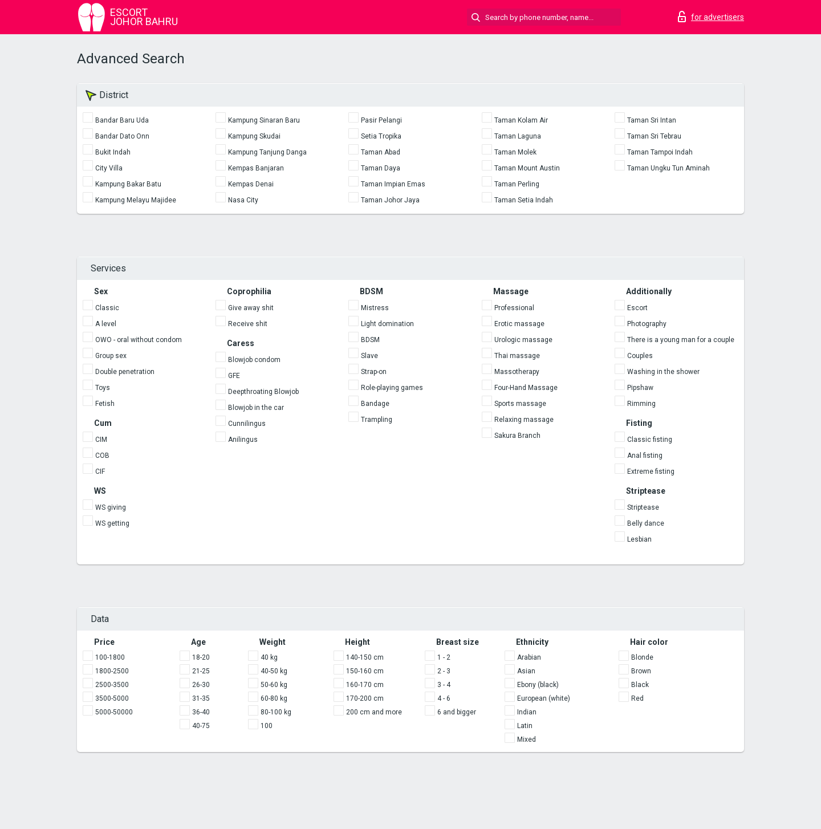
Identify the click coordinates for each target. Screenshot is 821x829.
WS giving (110, 507)
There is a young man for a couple (680, 340)
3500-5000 (112, 698)
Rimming (641, 404)
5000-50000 (114, 712)
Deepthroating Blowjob (263, 392)
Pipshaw (640, 388)
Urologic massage (523, 340)
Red (637, 698)
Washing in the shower (663, 372)
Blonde (642, 657)
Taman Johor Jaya (390, 200)
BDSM (370, 340)
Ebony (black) (538, 685)
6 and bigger (456, 712)
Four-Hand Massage (526, 388)
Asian (526, 671)
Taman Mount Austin (527, 168)
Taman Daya (380, 168)
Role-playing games (392, 388)
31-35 (201, 698)
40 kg (269, 657)
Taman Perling (516, 184)
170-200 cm (365, 698)
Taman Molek (515, 152)
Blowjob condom (254, 360)
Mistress (375, 308)
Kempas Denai (251, 184)
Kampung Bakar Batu (128, 184)
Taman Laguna (517, 136)
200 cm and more (374, 712)
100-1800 (110, 657)
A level (105, 324)
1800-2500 (112, 671)
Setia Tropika (381, 136)
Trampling (376, 420)
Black (640, 685)
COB (102, 456)
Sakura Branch (517, 436)
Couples (640, 356)
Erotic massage (519, 324)
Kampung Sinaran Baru (264, 120)
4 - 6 (443, 698)
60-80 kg (274, 698)
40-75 (201, 726)
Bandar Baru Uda (122, 120)
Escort (637, 308)
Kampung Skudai (254, 136)
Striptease (643, 507)
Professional (514, 308)
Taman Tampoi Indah (660, 152)
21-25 (201, 671)
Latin (525, 726)
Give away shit (251, 308)
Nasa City (243, 200)
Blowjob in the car (256, 408)
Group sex (111, 356)
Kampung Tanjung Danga (267, 152)
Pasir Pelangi (381, 120)
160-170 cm (365, 685)
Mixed (526, 739)
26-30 (201, 685)
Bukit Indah (113, 152)
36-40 (201, 712)
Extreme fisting (650, 472)
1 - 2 (443, 657)
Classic (107, 308)
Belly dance (645, 523)
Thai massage (517, 356)
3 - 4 (443, 685)
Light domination (387, 324)
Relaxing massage (524, 420)
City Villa (109, 168)
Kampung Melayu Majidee (135, 200)
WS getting (112, 523)
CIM (101, 440)
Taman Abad (380, 152)
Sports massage (520, 404)
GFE (234, 376)
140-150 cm (365, 657)
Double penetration (125, 372)
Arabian (529, 657)
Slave (369, 356)
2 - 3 (443, 671)
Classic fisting (649, 440)
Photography (646, 324)
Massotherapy (516, 372)
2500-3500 (112, 685)
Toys (102, 388)
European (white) (543, 698)
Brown (641, 671)
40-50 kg (274, 671)
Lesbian (639, 539)
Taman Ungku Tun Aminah (668, 168)
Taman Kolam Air (521, 120)
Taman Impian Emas (393, 184)
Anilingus (243, 440)
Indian (527, 712)
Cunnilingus (247, 424)
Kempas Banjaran (256, 168)
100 (267, 726)
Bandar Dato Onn (122, 136)
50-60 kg (274, 685)
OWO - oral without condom (138, 340)
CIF (100, 472)
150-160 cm (365, 671)
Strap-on (374, 372)
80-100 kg (276, 712)
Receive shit (247, 324)
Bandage (375, 404)
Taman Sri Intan (651, 120)
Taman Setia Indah (523, 200)
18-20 (201, 657)
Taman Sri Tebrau (654, 136)
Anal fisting (645, 456)
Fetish (105, 404)
